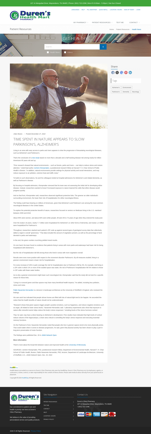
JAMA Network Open (49, 335)
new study (35, 158)
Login (138, 9)
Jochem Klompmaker (41, 168)
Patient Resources (101, 22)
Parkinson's (116, 92)
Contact (133, 22)
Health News (53, 52)
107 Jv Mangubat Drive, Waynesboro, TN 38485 (48, 3)
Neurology (135, 92)
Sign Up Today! (129, 9)
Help (83, 9)
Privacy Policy (49, 419)
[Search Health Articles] (72, 46)
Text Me (120, 22)
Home (112, 29)
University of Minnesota (77, 345)
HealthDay (25, 378)
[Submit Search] (103, 47)
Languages (75, 9)
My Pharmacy (79, 22)
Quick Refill (103, 9)
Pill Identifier (92, 9)
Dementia (126, 92)
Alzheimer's (116, 87)
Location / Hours (116, 9)
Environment (127, 87)
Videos (68, 52)
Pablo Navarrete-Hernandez (23, 290)
